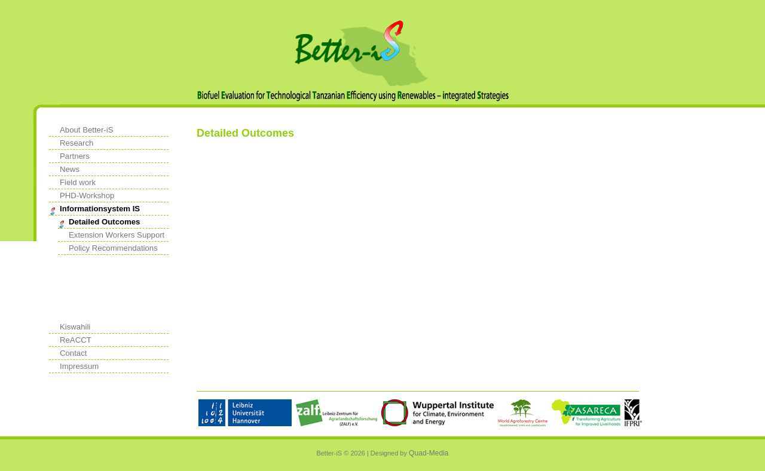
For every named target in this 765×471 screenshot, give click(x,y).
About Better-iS (86, 129)
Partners (75, 156)
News (69, 169)
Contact (73, 353)
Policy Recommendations (113, 248)
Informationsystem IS (100, 208)
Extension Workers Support (116, 234)
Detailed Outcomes (104, 221)
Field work (78, 182)
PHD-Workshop (87, 195)
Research (76, 142)
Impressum (79, 366)
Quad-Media (429, 453)
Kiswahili (75, 326)
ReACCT (75, 339)
